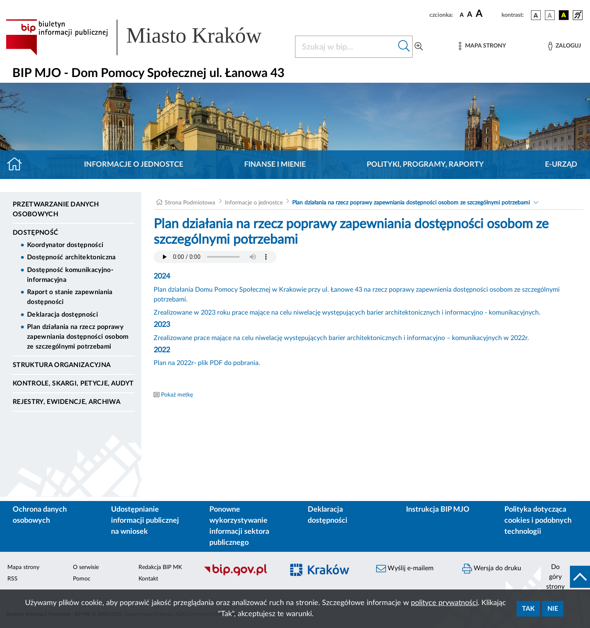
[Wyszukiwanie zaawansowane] (419, 47)
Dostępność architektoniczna (71, 257)
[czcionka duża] (487, 14)
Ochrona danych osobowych (40, 515)
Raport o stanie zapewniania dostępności (70, 297)
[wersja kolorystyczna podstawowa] (536, 15)
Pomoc (82, 579)
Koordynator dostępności (65, 245)
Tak (528, 608)
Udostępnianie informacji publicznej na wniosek (145, 520)
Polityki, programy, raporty (425, 164)
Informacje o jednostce (133, 164)
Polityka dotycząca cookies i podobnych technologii (538, 520)
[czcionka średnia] (469, 14)
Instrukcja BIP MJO (438, 509)
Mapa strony (23, 567)
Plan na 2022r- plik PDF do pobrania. (207, 363)
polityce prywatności (444, 603)
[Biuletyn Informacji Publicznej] (240, 574)
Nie (552, 608)
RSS (12, 579)
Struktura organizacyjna (62, 365)
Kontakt (148, 579)
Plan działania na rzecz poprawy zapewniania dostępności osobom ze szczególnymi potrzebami (78, 337)
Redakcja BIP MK (160, 567)
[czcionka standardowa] (462, 15)
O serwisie (86, 567)
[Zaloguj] (564, 46)
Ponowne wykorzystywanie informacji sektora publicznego (239, 526)
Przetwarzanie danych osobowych (56, 209)
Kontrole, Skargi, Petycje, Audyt (73, 383)
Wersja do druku (491, 569)
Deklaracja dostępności (62, 314)
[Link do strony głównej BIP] (145, 37)
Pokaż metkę (177, 395)
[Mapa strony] (482, 46)
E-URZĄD (561, 164)
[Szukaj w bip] (404, 47)
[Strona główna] (18, 165)
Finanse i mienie (275, 164)
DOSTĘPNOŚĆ (35, 232)
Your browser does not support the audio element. (215, 257)
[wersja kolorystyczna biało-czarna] (550, 15)
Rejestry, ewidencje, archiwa (66, 402)
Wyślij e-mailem (404, 569)
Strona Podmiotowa (190, 203)
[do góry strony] (565, 577)
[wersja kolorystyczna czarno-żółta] (564, 15)
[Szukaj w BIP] (345, 47)
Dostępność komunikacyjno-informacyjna (70, 275)
